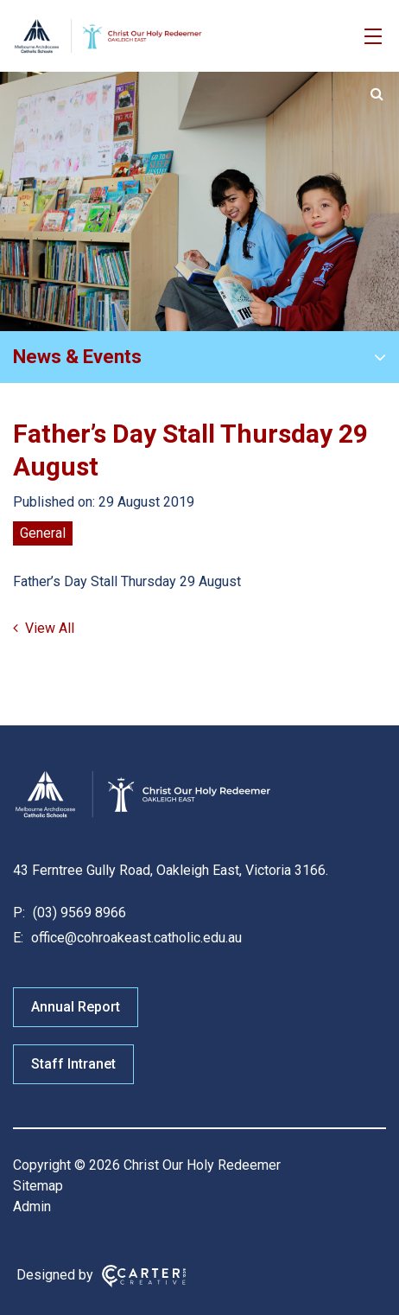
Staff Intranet (73, 1064)
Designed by (54, 1275)
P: (19, 912)
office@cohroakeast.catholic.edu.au (135, 937)
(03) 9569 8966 (77, 912)
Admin (32, 1206)
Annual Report (75, 1007)
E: (18, 937)
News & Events (77, 356)
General (43, 533)
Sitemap (38, 1186)
